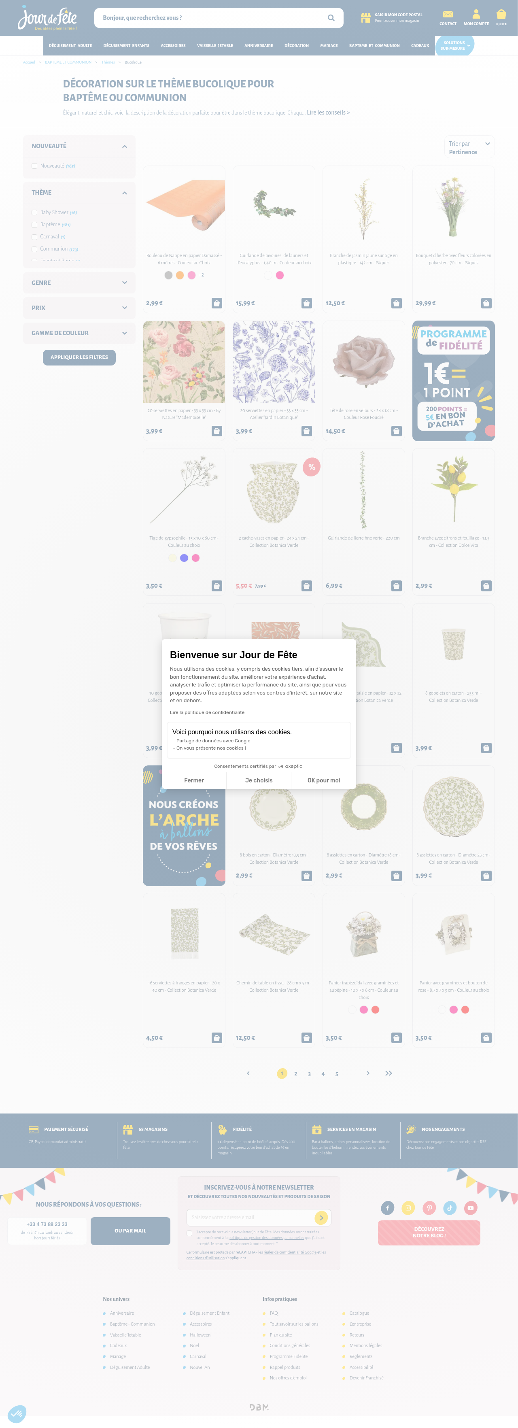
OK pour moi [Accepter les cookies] (324, 780)
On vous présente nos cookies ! (211, 748)
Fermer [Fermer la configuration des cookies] (194, 780)
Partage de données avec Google (213, 741)
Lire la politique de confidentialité (207, 712)
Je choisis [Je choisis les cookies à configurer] (259, 780)
